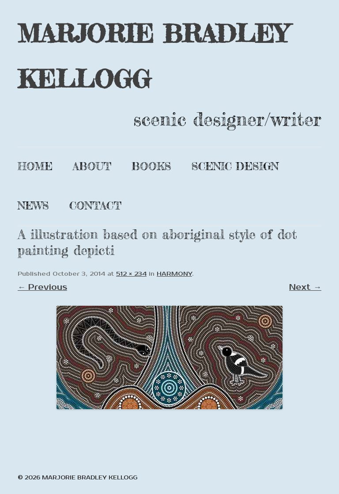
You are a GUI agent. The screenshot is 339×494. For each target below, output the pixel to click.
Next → (305, 287)
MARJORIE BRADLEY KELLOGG (153, 56)
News (33, 205)
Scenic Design (235, 166)
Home (35, 166)
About (92, 166)
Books (151, 166)
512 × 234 (131, 273)
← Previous (42, 287)
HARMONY (174, 273)
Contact (95, 205)
